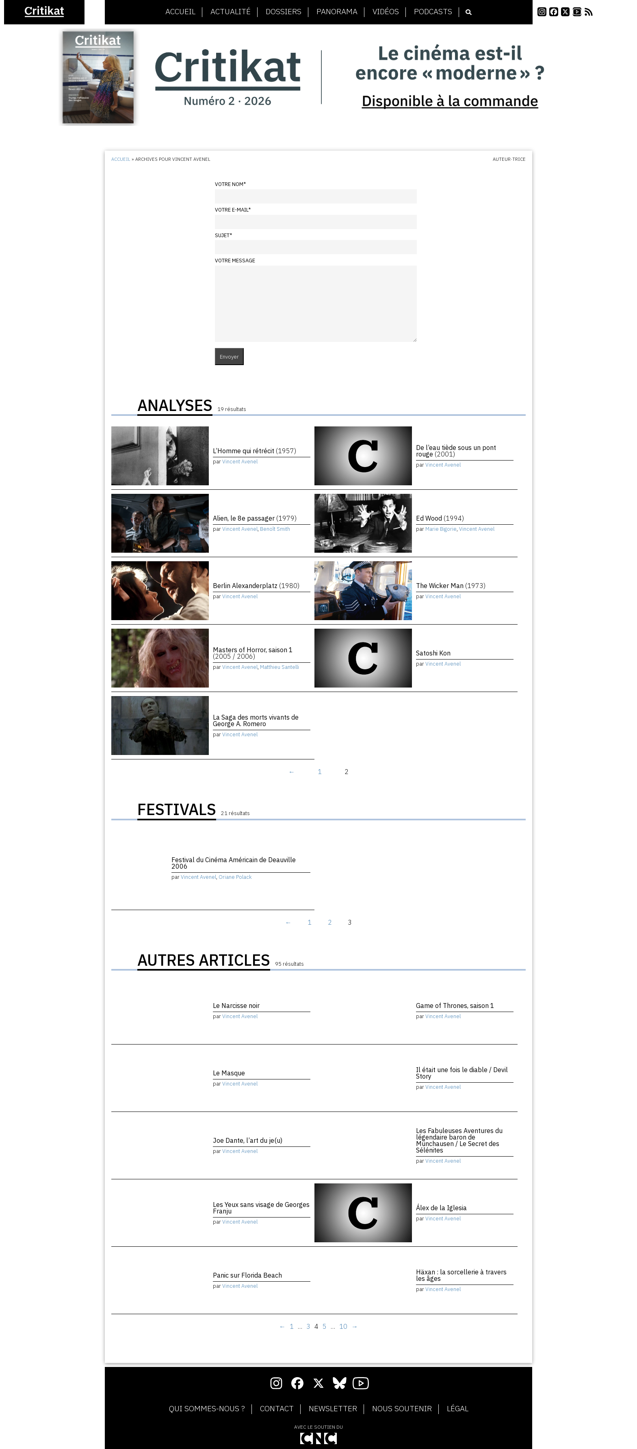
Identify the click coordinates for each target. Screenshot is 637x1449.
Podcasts (433, 11)
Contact (277, 1408)
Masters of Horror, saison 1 (253, 653)
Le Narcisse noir (236, 1005)
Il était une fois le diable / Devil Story (462, 1073)
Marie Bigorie (441, 529)
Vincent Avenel (240, 461)
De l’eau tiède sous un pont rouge (456, 450)
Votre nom (230, 184)
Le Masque (229, 1073)
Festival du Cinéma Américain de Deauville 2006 (233, 863)
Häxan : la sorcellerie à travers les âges (461, 1275)
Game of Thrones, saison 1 (455, 1005)
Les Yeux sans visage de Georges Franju (261, 1207)
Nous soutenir (402, 1408)
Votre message (235, 260)
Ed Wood (440, 518)
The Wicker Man (450, 586)
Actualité (230, 11)
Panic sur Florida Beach (247, 1275)
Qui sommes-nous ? (207, 1408)
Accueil (180, 11)
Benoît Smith (275, 529)
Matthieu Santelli (279, 667)
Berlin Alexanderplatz (256, 586)
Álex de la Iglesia (441, 1208)
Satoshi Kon (433, 653)
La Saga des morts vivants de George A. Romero (256, 720)
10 (343, 1326)
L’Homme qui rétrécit (254, 451)
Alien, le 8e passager (255, 518)
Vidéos (386, 11)
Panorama (337, 11)
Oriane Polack (235, 877)
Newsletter (333, 1408)
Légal (457, 1408)
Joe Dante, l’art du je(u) (247, 1140)
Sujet (223, 235)
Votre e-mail (233, 209)
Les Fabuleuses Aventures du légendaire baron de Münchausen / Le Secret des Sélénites (459, 1140)
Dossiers (283, 11)
